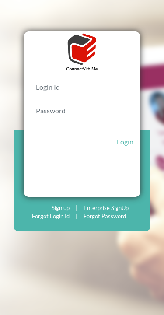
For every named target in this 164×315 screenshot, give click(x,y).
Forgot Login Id (51, 216)
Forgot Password (105, 216)
